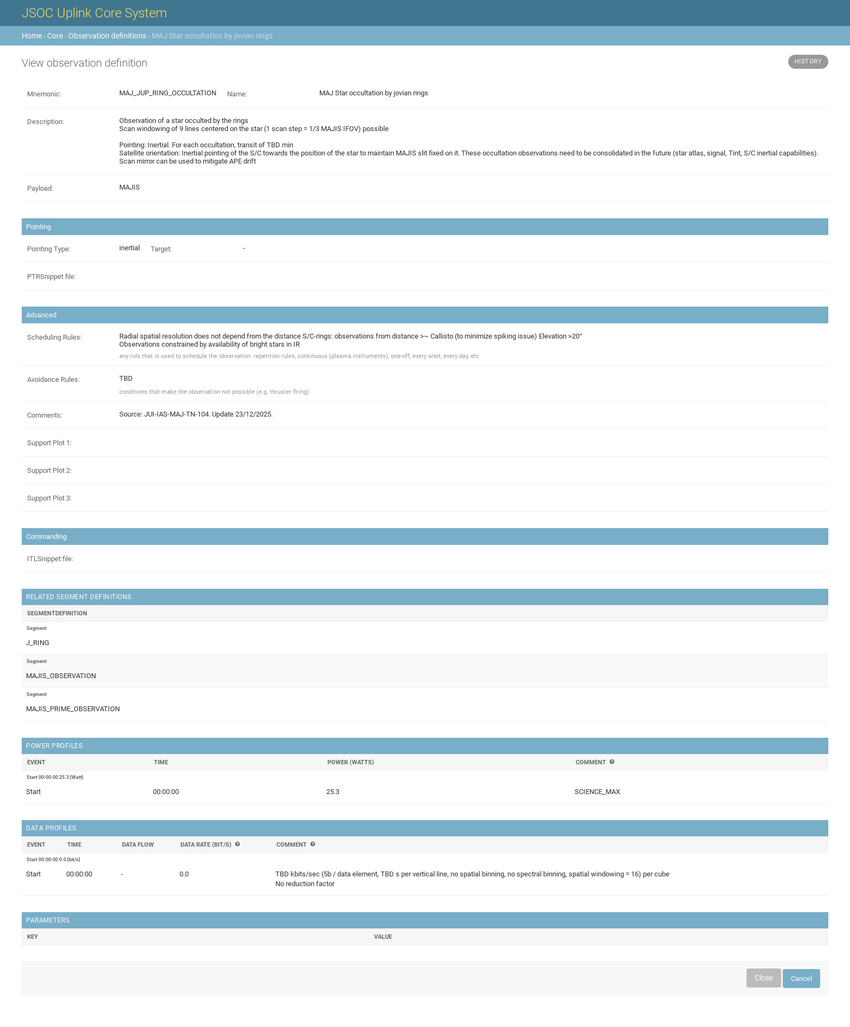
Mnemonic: (44, 94)
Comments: (44, 415)
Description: (45, 122)
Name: (237, 94)
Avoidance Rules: (53, 379)
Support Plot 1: (49, 443)
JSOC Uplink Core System (94, 13)
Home (32, 35)
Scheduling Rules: (54, 337)
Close (764, 977)
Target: (161, 249)
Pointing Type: (48, 249)
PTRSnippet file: (51, 276)
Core (55, 35)
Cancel (801, 978)
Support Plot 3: (49, 498)
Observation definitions (107, 35)
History (808, 61)
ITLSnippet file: (50, 559)
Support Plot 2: (49, 470)
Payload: (40, 188)
